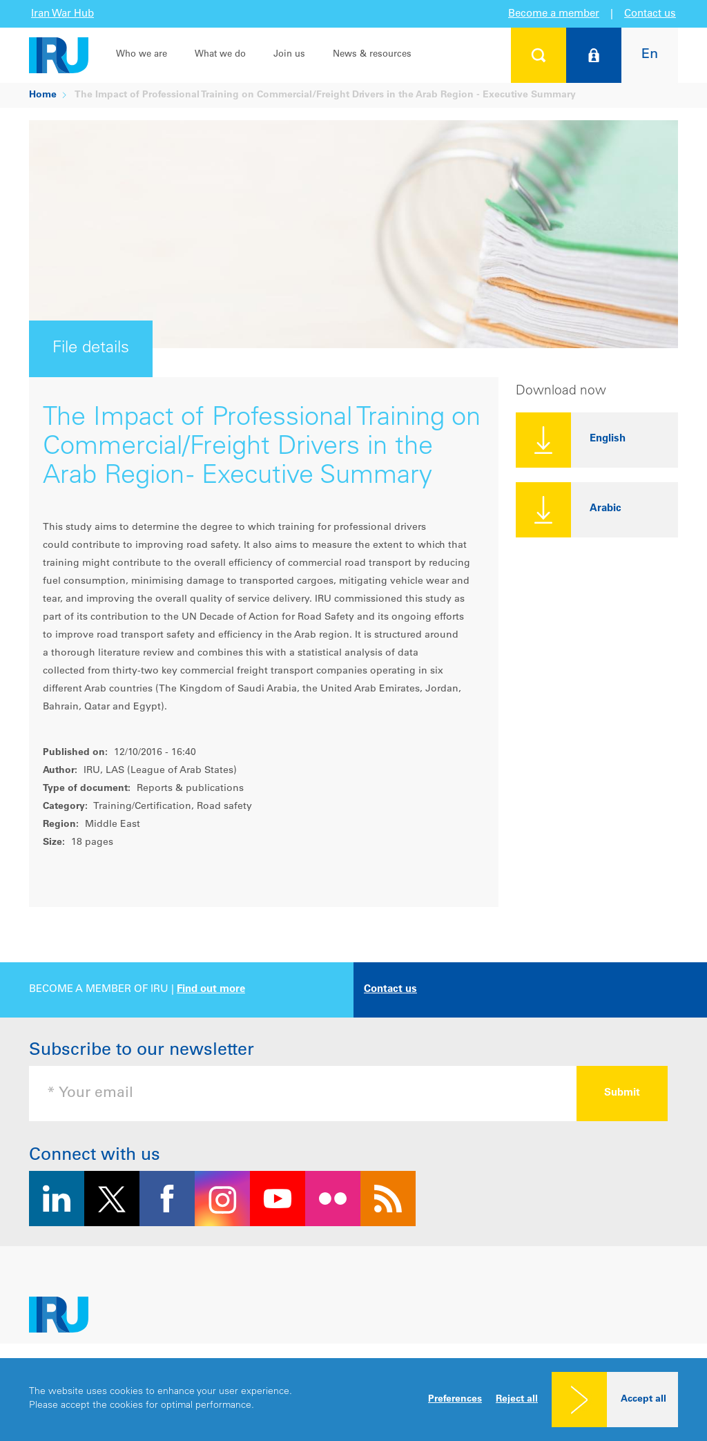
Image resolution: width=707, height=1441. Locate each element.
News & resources (372, 54)
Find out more (211, 989)
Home (43, 95)
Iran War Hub (62, 14)
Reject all (517, 1399)
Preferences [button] (455, 1399)
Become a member (553, 14)
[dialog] (353, 1399)
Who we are (141, 54)
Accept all (643, 1399)
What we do (220, 54)
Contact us (650, 14)
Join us (289, 54)
